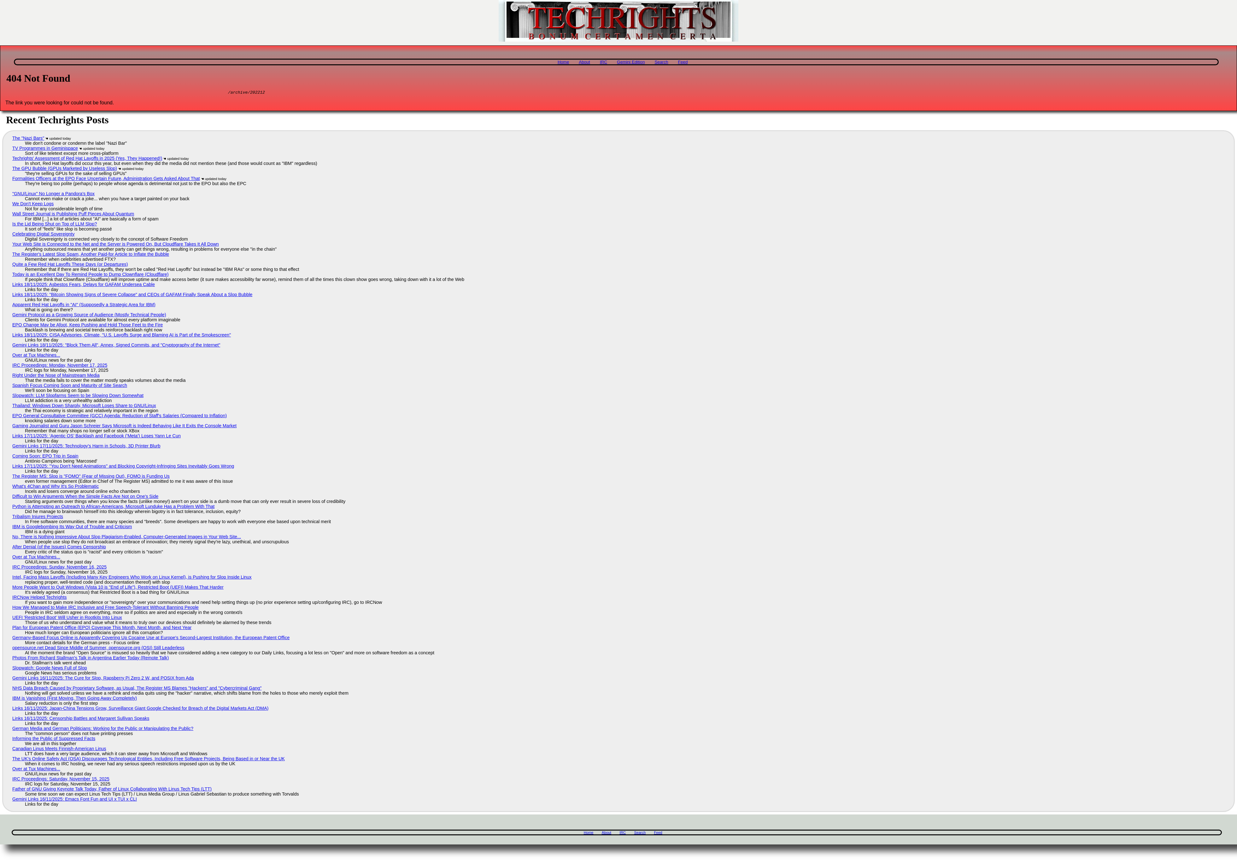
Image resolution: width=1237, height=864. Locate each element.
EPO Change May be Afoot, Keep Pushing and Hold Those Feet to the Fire (87, 325)
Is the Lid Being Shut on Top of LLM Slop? (54, 224)
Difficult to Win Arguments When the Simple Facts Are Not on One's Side (85, 497)
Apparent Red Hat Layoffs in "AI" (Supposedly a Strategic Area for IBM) (83, 305)
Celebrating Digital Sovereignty (43, 234)
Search (661, 62)
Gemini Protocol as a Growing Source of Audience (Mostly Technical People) (89, 315)
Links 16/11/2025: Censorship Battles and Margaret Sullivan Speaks (80, 719)
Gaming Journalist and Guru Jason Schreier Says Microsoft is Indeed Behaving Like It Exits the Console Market (124, 426)
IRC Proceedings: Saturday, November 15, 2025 (60, 779)
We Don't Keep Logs (33, 204)
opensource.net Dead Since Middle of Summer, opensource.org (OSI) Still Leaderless (98, 648)
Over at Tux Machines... (36, 356)
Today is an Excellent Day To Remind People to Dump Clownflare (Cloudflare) (90, 275)
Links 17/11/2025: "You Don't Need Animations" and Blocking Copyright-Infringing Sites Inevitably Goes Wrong (123, 467)
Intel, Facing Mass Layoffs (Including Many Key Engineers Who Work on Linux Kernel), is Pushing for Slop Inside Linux (132, 578)
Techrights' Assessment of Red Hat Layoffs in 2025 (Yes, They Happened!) (87, 159)
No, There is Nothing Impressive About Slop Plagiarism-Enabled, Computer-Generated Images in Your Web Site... (126, 537)
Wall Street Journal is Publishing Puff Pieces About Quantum (73, 214)
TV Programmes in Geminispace (45, 149)
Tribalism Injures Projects (37, 517)
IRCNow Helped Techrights (39, 598)
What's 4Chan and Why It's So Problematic (55, 487)
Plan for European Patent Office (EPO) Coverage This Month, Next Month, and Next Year (101, 628)
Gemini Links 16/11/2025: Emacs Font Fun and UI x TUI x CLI (74, 800)
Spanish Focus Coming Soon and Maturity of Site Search (69, 386)
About (584, 62)
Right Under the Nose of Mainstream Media (56, 376)
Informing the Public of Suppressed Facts (53, 739)
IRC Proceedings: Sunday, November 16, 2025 (59, 567)
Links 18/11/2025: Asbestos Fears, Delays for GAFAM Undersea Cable (83, 285)
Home (563, 62)
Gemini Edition (631, 62)
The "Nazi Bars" (28, 139)
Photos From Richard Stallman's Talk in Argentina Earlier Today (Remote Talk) (90, 658)
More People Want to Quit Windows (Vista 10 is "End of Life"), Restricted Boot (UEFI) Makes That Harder (118, 588)
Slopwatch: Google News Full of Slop (49, 668)
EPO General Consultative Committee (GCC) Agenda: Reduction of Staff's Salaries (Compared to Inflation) (119, 416)
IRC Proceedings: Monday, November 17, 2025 (59, 366)
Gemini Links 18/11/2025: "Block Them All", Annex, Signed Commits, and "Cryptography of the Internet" (116, 345)
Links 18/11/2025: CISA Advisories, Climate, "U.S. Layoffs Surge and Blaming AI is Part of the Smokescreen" (121, 335)
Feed (683, 62)
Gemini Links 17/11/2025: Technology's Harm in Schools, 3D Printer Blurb (86, 446)
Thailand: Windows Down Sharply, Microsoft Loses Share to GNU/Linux (84, 406)
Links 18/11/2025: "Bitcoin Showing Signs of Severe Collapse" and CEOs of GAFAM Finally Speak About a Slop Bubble (132, 295)
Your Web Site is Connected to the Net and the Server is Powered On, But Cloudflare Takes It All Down (115, 245)
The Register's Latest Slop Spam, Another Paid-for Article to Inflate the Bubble (90, 255)
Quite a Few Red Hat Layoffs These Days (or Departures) (70, 265)
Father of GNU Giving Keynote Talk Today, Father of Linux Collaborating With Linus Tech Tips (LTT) (112, 789)
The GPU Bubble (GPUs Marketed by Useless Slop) (64, 169)
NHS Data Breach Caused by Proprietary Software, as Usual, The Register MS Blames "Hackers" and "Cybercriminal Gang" (136, 689)
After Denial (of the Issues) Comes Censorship (59, 547)
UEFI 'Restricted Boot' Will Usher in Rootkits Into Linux (67, 618)
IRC (603, 62)
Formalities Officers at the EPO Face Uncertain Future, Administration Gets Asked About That (106, 179)
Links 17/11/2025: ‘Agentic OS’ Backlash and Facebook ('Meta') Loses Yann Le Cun (96, 436)
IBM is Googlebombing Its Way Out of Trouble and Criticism (72, 527)
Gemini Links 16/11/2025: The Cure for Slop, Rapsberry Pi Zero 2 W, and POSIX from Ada (103, 678)
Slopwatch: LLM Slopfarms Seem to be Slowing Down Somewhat (78, 396)
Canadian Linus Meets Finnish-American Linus (59, 749)
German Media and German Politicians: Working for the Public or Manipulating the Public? (102, 729)
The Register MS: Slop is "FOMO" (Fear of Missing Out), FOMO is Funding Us (91, 477)
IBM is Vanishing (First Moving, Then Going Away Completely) (74, 699)
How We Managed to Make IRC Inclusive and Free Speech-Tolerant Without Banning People (105, 608)
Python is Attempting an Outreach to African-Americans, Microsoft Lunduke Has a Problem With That (113, 507)
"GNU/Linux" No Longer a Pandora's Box (53, 194)
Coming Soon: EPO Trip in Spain (45, 456)
